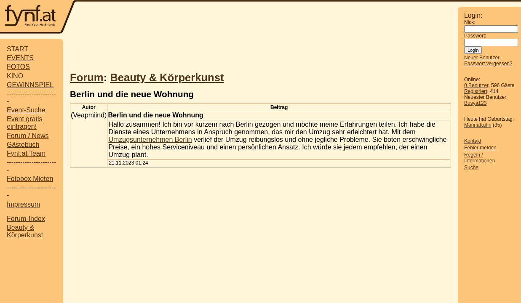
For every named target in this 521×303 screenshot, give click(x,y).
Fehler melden (480, 148)
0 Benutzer (476, 85)
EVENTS (20, 57)
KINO (15, 76)
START (17, 49)
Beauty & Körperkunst (25, 231)
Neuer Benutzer (482, 58)
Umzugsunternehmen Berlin (150, 139)
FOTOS (18, 66)
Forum (87, 77)
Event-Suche (26, 110)
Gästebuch (23, 144)
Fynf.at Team (26, 153)
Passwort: (475, 36)
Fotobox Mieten (30, 178)
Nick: (470, 22)
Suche (471, 167)
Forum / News (28, 135)
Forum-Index (26, 218)
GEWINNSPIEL (30, 84)
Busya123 (475, 103)
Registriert (475, 91)
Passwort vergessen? (488, 63)
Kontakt (472, 141)
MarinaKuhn (478, 125)
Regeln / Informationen (479, 158)
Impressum (23, 204)
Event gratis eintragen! (24, 122)
